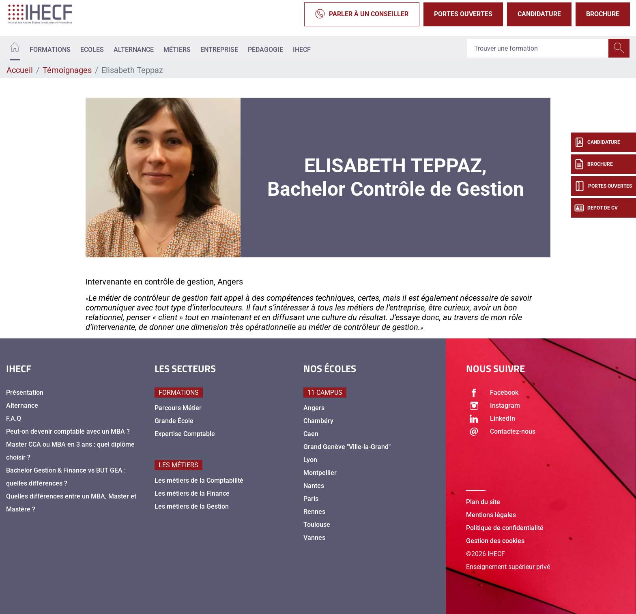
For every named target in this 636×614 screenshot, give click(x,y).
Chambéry (318, 421)
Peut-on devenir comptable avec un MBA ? (68, 431)
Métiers (177, 49)
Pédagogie (265, 49)
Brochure (602, 14)
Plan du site (483, 502)
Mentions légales (491, 515)
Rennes (314, 512)
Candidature (539, 14)
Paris (310, 499)
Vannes (314, 537)
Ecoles (92, 49)
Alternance (134, 49)
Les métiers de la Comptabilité (199, 480)
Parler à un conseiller (361, 14)
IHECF (302, 49)
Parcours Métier (178, 408)
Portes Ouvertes (463, 14)
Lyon (310, 460)
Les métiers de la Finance (192, 493)
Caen (310, 434)
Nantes (313, 486)
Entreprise (219, 49)
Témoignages (67, 70)
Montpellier (320, 473)
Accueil (19, 70)
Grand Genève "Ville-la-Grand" (347, 447)
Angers (313, 408)
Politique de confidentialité (505, 528)
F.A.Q (13, 418)
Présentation (24, 392)
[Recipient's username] (538, 48)
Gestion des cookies (495, 541)
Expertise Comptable (185, 434)
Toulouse (316, 524)
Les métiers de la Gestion (192, 506)
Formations (50, 49)
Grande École (174, 421)
